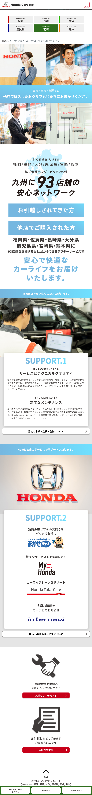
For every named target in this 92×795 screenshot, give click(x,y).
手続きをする (46, 750)
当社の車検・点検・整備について (46, 431)
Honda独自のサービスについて (46, 634)
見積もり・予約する (46, 695)
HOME (5, 41)
